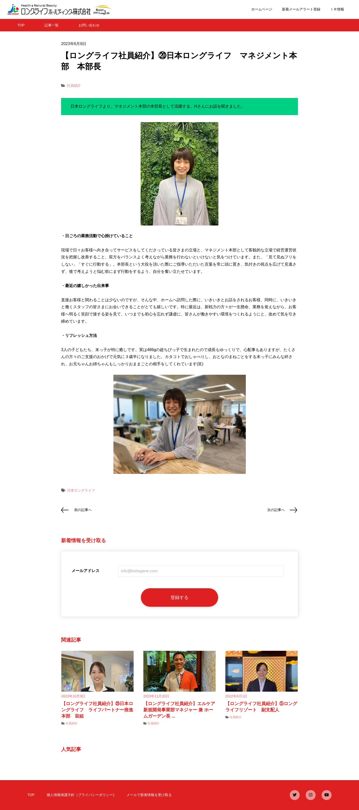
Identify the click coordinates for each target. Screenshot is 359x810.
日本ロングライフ (81, 490)
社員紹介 (74, 85)
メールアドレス (85, 571)
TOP (21, 25)
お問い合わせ (89, 25)
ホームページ (261, 9)
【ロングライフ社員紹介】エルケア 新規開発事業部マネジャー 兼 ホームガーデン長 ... (181, 710)
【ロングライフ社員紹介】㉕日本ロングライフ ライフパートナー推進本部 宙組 (97, 710)
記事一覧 (52, 25)
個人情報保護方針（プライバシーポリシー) (80, 795)
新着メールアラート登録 (301, 9)
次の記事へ (276, 510)
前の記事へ (83, 510)
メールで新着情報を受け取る (149, 795)
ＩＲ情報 (337, 9)
